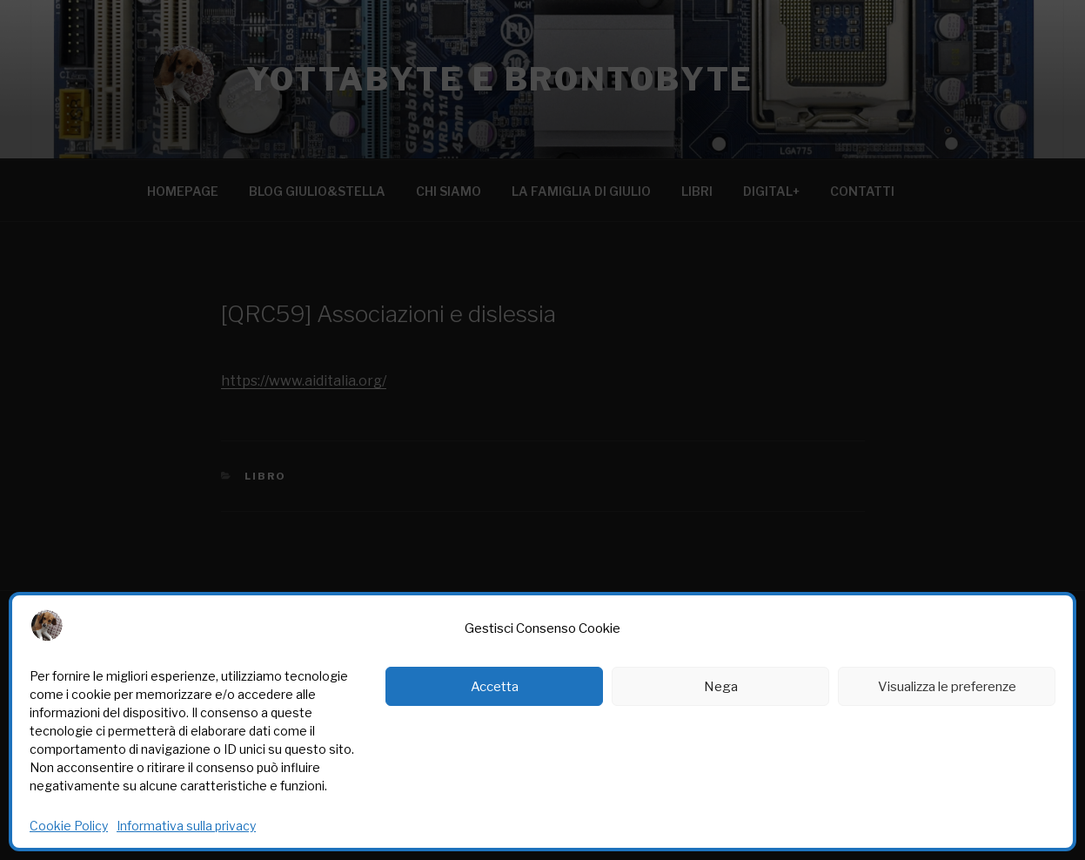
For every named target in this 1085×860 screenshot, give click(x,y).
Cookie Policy (69, 825)
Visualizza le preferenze (947, 687)
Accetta (495, 687)
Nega (721, 687)
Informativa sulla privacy (186, 825)
